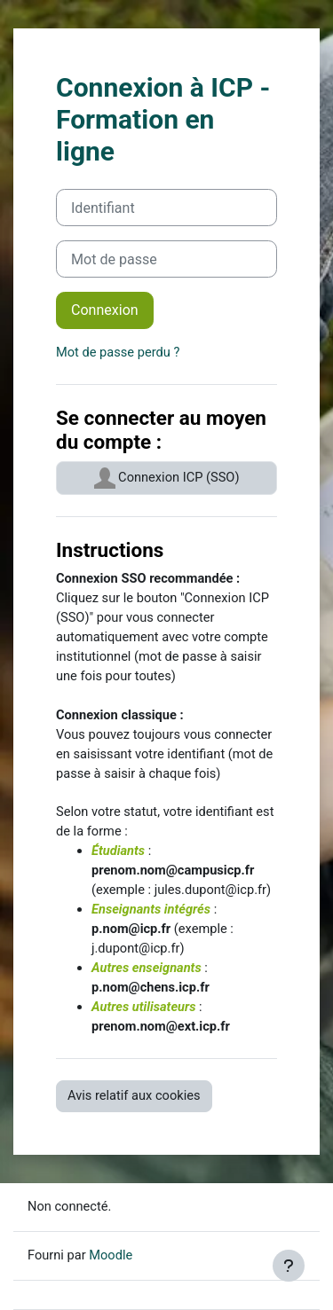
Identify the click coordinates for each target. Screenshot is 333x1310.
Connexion (105, 310)
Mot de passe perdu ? (117, 352)
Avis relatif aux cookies (134, 1095)
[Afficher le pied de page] (289, 1266)
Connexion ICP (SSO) (167, 478)
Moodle (110, 1255)
